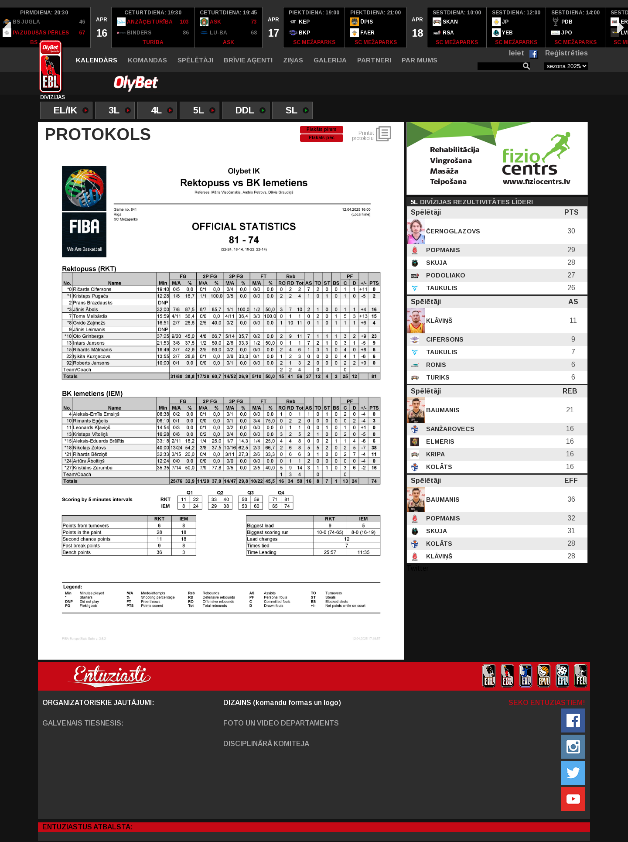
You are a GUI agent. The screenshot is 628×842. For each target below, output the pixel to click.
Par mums (419, 60)
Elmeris (439, 441)
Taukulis (440, 287)
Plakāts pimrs (322, 129)
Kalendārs (96, 60)
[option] (101, 27)
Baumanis (442, 410)
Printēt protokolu (363, 135)
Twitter (417, 568)
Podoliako (444, 275)
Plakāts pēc (321, 137)
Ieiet (516, 53)
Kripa (434, 454)
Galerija (330, 60)
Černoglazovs (452, 231)
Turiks (437, 377)
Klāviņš (438, 320)
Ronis (435, 364)
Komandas (147, 60)
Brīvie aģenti (248, 60)
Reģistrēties (566, 53)
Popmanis (442, 249)
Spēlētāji (195, 60)
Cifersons (444, 339)
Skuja (435, 262)
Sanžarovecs (449, 428)
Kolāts (438, 466)
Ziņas (293, 60)
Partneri (374, 60)
